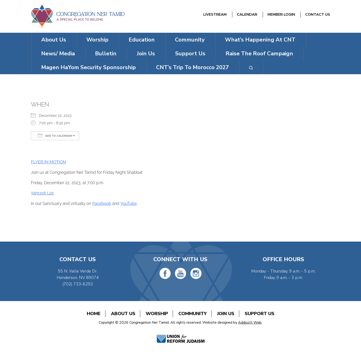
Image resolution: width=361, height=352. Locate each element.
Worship (97, 39)
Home (94, 314)
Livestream (215, 14)
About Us (53, 39)
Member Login (281, 14)
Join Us (146, 53)
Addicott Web (250, 322)
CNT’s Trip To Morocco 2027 (192, 67)
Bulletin (105, 53)
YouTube (128, 203)
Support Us (190, 53)
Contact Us (317, 14)
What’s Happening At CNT (260, 39)
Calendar (247, 14)
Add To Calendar (55, 135)
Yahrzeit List (42, 193)
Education (142, 39)
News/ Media (58, 53)
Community (190, 39)
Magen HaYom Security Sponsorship (88, 67)
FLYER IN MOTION (48, 162)
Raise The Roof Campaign (259, 53)
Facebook (101, 203)
